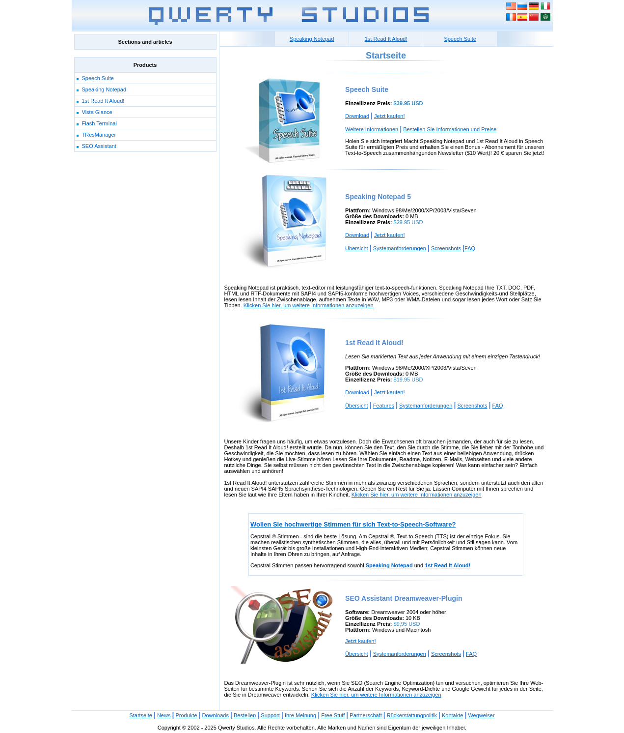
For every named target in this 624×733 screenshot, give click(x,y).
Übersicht (356, 248)
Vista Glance (97, 112)
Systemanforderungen (399, 248)
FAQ (469, 248)
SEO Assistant (99, 146)
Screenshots (446, 248)
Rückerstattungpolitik (412, 715)
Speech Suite (98, 78)
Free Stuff (333, 715)
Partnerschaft (365, 715)
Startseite (140, 715)
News (164, 715)
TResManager (99, 135)
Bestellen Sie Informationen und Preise (449, 129)
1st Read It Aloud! (103, 101)
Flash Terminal (99, 123)
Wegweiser (481, 715)
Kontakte (452, 715)
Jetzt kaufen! (389, 116)
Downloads (215, 715)
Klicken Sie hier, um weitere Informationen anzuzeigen (309, 305)
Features (383, 406)
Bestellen (245, 715)
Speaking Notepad (104, 89)
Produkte (186, 715)
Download (357, 116)
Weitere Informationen (371, 129)
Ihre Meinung (300, 715)
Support (270, 715)
